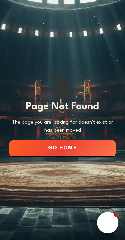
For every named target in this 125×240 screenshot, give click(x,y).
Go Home (62, 148)
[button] (107, 222)
